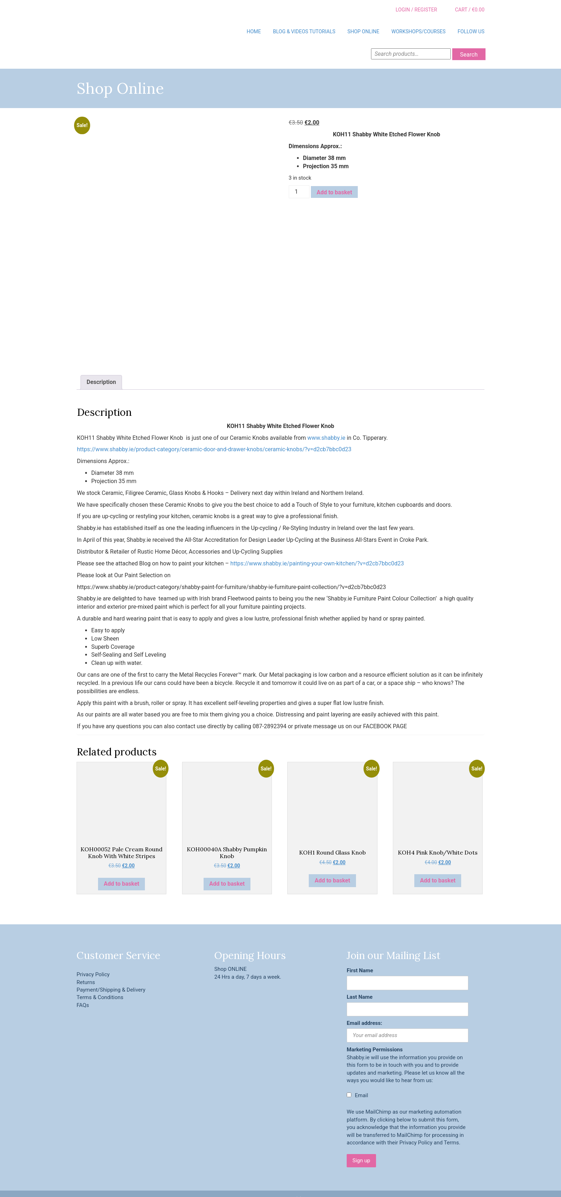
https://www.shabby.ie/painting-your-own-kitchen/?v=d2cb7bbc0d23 (317, 551)
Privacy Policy (93, 962)
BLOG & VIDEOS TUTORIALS (304, 31)
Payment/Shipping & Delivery (111, 978)
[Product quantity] (299, 192)
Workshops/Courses (418, 31)
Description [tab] (101, 370)
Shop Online (363, 31)
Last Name (359, 985)
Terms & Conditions (100, 986)
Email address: (364, 1011)
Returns (86, 970)
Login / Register (411, 10)
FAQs (83, 993)
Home (254, 31)
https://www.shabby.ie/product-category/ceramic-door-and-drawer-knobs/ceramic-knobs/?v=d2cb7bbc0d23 (214, 437)
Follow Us (471, 31)
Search (469, 54)
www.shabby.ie (326, 426)
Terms (451, 1131)
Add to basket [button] (121, 872)
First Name (360, 958)
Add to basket (334, 192)
